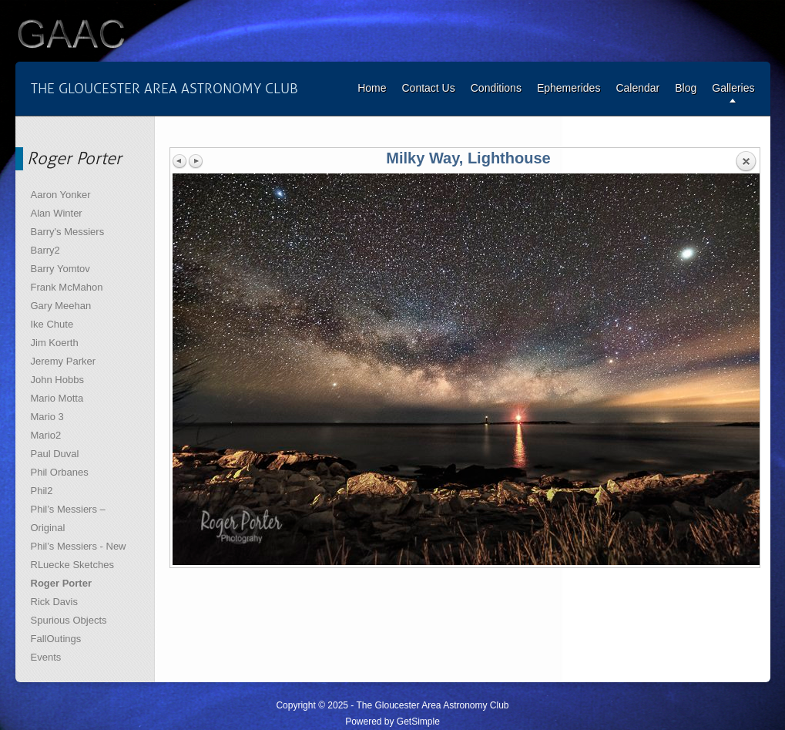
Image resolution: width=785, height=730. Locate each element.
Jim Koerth (55, 342)
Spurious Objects (69, 620)
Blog (685, 88)
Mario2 (46, 435)
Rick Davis (54, 601)
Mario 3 (47, 416)
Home (371, 88)
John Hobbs (57, 379)
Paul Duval (55, 453)
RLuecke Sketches (72, 564)
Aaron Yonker (61, 194)
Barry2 (45, 250)
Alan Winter (56, 213)
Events (46, 657)
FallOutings (56, 638)
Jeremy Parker (63, 361)
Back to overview (745, 161)
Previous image (180, 161)
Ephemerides (569, 88)
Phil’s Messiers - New (78, 546)
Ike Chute (52, 324)
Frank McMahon (67, 287)
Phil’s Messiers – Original (68, 518)
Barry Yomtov (60, 268)
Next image (195, 161)
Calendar (637, 88)
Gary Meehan (61, 305)
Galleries (733, 88)
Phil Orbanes (60, 472)
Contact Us (428, 88)
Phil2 (42, 490)
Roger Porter (61, 583)
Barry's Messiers (68, 231)
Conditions (496, 88)
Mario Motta (57, 398)
